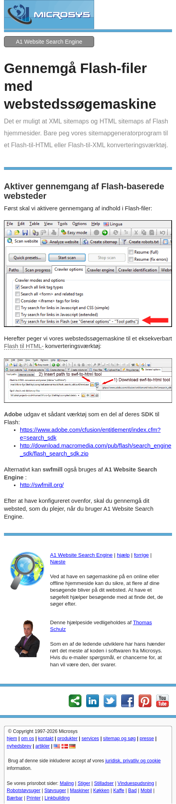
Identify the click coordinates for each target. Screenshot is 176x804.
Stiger (84, 783)
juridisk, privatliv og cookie (133, 761)
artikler (42, 746)
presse (146, 738)
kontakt (46, 738)
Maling (66, 783)
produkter (68, 738)
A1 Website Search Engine (49, 41)
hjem (12, 738)
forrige (141, 555)
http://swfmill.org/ (42, 485)
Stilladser (104, 783)
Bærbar (15, 798)
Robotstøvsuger (24, 790)
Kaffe (118, 790)
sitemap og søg (119, 738)
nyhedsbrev (19, 746)
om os (27, 738)
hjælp (123, 555)
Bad (132, 790)
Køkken (101, 790)
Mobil (146, 790)
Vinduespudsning (136, 783)
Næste (58, 562)
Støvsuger (55, 790)
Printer (34, 798)
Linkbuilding (57, 798)
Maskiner (79, 790)
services (90, 738)
